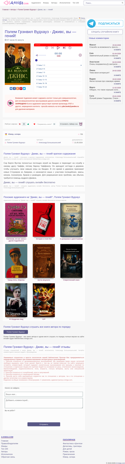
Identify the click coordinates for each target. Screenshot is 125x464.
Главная (4, 441)
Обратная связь (8, 457)
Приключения (69, 454)
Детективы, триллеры (72, 446)
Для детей (67, 449)
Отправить (43, 424)
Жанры (46, 3)
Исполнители (65, 3)
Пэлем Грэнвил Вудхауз (15, 142)
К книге (117, 50)
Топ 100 (76, 3)
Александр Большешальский (49, 142)
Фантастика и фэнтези (72, 444)
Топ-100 (4, 449)
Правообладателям (9, 444)
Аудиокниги (36, 3)
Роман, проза (68, 452)
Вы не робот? (10, 410)
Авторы (54, 3)
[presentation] (44, 416)
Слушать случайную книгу (105, 32)
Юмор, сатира (12, 134)
